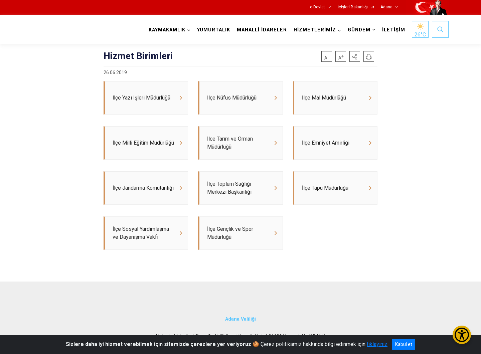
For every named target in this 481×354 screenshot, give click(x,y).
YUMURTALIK (213, 30)
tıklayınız (377, 344)
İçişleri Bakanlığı (353, 7)
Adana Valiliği (240, 319)
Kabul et (403, 344)
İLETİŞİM (393, 30)
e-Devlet (317, 7)
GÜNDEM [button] (359, 30)
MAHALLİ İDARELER (262, 30)
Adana (386, 7)
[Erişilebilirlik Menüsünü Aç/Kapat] (462, 335)
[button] (354, 56)
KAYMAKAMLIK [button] (167, 30)
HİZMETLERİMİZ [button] (315, 30)
